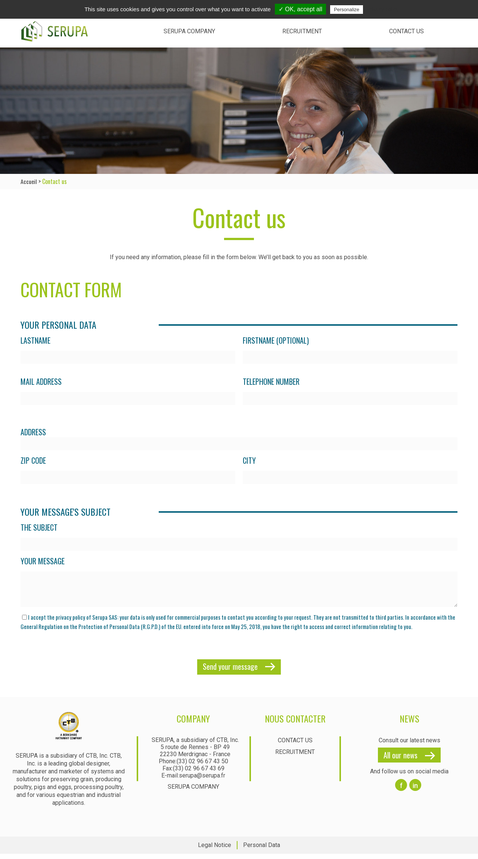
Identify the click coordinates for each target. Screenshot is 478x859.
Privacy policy (383, 9)
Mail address (41, 381)
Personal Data (261, 850)
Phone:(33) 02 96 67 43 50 (193, 766)
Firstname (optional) (276, 340)
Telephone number (271, 381)
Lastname (35, 340)
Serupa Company (189, 31)
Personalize (346, 9)
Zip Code (33, 460)
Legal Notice (214, 850)
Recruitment (302, 31)
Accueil (29, 181)
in (415, 791)
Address (33, 432)
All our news (401, 760)
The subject (39, 527)
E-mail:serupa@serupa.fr (193, 781)
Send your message (230, 672)
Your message (43, 561)
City (249, 460)
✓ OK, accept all (300, 9)
